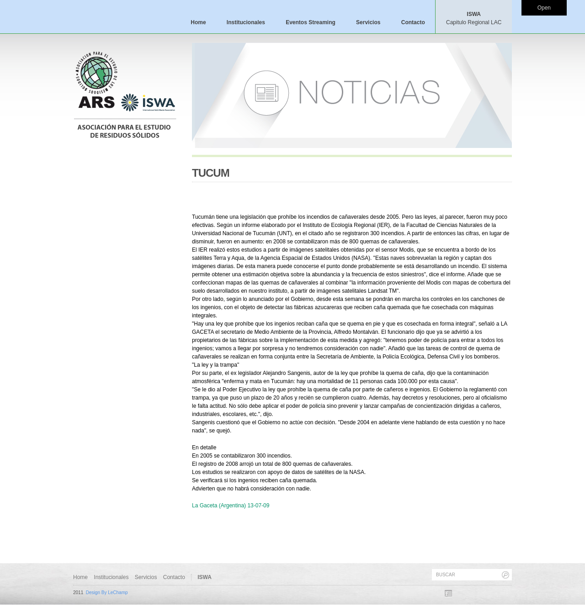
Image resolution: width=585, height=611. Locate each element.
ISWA (473, 18)
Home (198, 22)
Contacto (413, 22)
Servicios (368, 22)
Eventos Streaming (310, 22)
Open (544, 8)
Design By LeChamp (107, 592)
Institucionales (246, 22)
